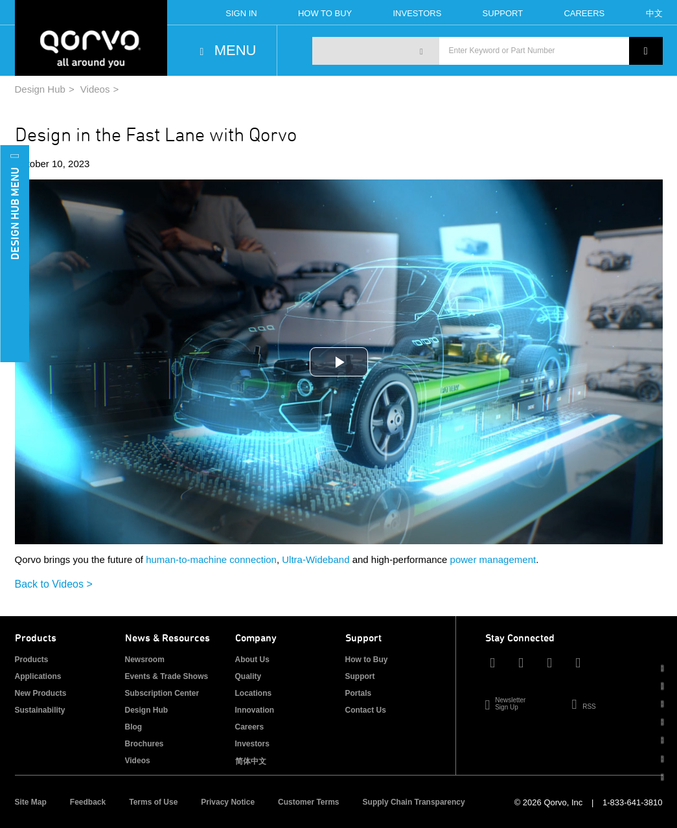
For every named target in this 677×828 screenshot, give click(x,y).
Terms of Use (153, 802)
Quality (248, 676)
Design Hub (40, 89)
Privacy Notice (228, 802)
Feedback (88, 802)
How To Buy (325, 13)
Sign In (241, 13)
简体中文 (250, 761)
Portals (358, 693)
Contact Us (365, 710)
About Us (252, 659)
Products (32, 659)
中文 (654, 13)
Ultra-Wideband (315, 559)
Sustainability (40, 710)
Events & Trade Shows (167, 676)
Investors (417, 13)
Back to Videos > (54, 584)
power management (493, 559)
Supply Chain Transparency (414, 802)
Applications (38, 676)
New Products (41, 693)
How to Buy (366, 659)
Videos (95, 89)
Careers (584, 13)
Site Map (31, 802)
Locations (253, 693)
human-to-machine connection (211, 559)
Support (503, 13)
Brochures (144, 743)
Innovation (255, 710)
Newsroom (145, 659)
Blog (134, 726)
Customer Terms (308, 802)
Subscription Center (162, 693)
